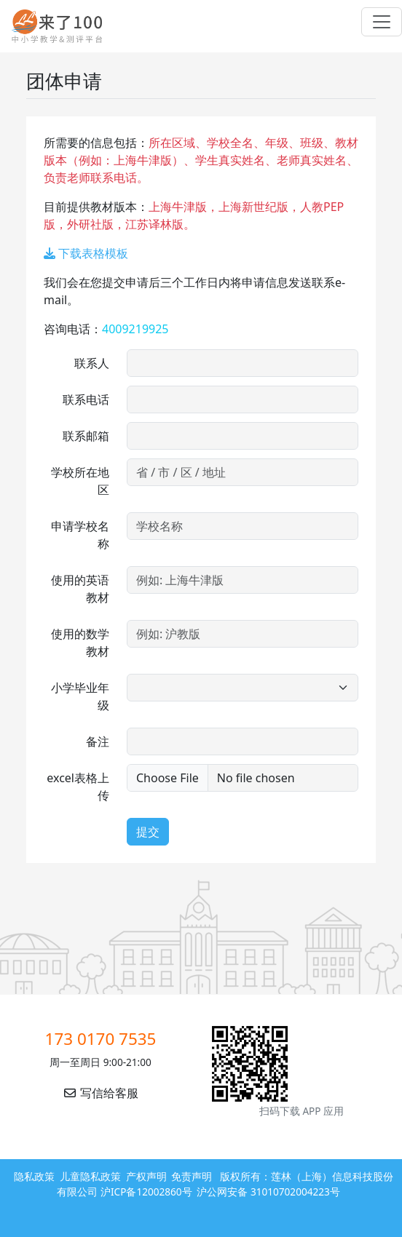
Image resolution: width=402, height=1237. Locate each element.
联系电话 (86, 399)
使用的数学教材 (80, 642)
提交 (147, 832)
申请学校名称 (80, 535)
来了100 (51, 26)
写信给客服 (100, 1093)
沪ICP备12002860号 (146, 1191)
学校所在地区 (80, 481)
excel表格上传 (78, 786)
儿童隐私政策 (90, 1176)
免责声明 (191, 1176)
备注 (97, 741)
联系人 (91, 363)
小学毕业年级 (80, 696)
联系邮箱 (86, 436)
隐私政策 (34, 1176)
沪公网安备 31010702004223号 (268, 1191)
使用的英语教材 (80, 588)
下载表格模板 (86, 253)
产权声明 (146, 1176)
